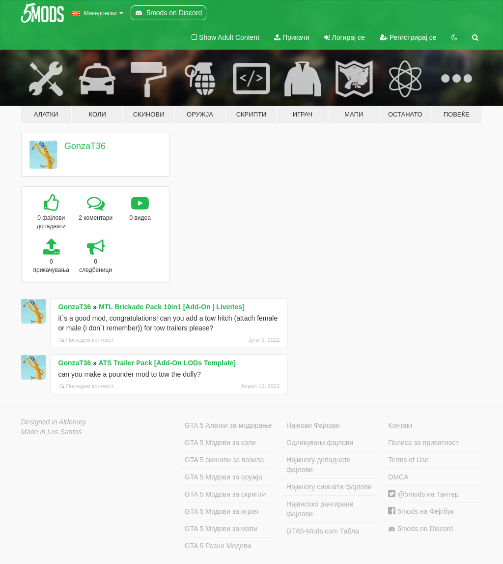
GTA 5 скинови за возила (224, 460)
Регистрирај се (408, 37)
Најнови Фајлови (313, 425)
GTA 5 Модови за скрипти (225, 494)
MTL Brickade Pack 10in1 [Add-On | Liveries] (172, 307)
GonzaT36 (85, 146)
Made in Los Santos (51, 432)
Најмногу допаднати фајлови (318, 465)
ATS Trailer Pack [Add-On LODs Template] (167, 363)
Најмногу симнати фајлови (329, 487)
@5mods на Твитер (423, 494)
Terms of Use (408, 460)
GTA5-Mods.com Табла (322, 531)
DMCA (398, 477)
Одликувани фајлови (319, 442)
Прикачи (291, 37)
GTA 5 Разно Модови (218, 546)
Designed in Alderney (53, 422)
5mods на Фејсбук (421, 511)
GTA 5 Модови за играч (222, 511)
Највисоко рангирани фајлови (320, 509)
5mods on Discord (420, 529)
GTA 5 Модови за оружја (223, 477)
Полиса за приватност (423, 442)
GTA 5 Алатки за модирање (228, 425)
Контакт (400, 425)
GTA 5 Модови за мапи (221, 529)
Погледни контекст (86, 340)
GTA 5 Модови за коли (220, 442)
